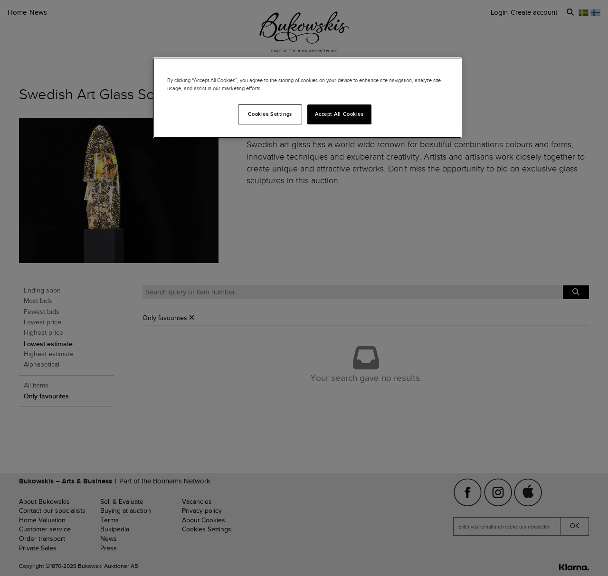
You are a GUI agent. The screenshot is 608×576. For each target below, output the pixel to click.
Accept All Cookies (339, 114)
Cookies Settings (270, 114)
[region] (307, 97)
